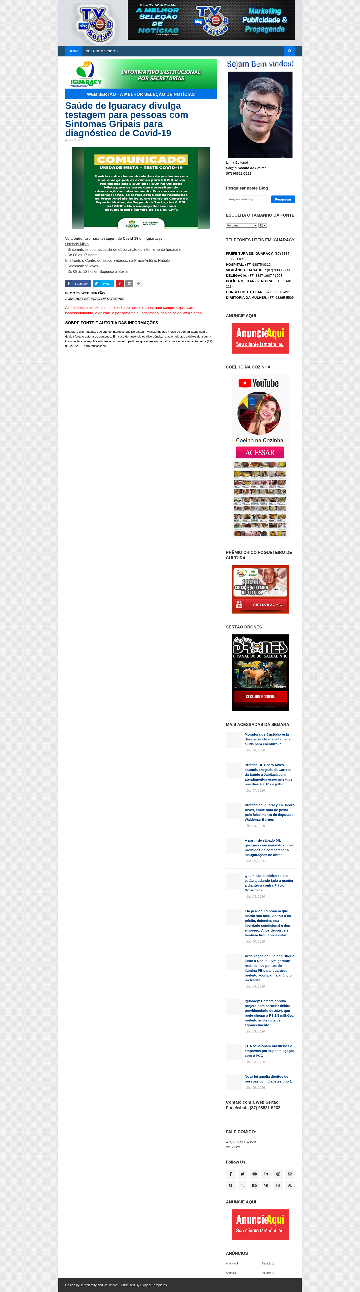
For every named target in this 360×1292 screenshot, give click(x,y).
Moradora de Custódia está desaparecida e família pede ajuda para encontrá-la (267, 739)
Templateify (88, 1285)
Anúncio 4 (268, 1273)
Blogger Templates (153, 1285)
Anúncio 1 (232, 1263)
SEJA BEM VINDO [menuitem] (100, 51)
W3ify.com (111, 1285)
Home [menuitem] (74, 51)
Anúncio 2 (268, 1263)
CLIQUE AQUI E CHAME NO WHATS (241, 1144)
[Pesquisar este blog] (248, 199)
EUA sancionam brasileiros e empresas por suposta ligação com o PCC (269, 1051)
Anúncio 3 (232, 1273)
